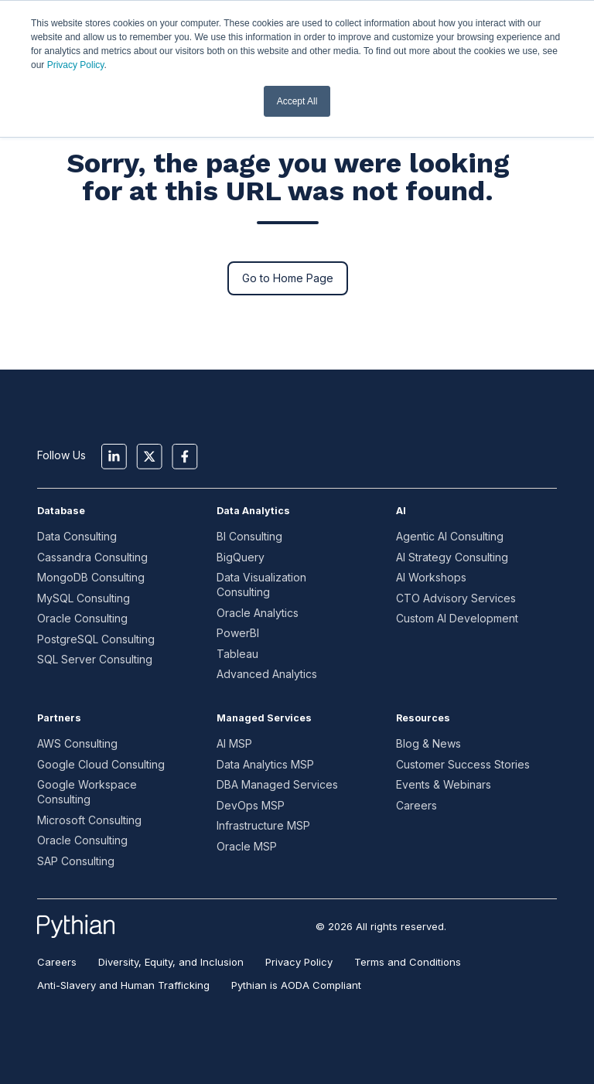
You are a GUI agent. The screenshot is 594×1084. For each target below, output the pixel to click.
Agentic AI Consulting (450, 536)
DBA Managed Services (277, 784)
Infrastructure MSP (263, 825)
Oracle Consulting (82, 618)
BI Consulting (249, 536)
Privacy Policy (75, 65)
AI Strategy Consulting (452, 557)
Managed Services (264, 718)
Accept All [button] (297, 101)
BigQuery (241, 557)
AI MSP (234, 743)
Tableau (237, 653)
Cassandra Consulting (92, 557)
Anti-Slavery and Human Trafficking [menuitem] (123, 985)
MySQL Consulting (83, 598)
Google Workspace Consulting (87, 792)
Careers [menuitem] (57, 962)
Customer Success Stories (463, 764)
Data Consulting (77, 536)
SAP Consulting (75, 861)
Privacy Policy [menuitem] (299, 962)
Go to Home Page (287, 278)
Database (61, 510)
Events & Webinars (443, 784)
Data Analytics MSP (265, 764)
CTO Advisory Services (456, 598)
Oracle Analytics (258, 612)
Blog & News (428, 743)
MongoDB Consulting (91, 577)
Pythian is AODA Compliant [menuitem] (296, 985)
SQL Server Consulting (94, 659)
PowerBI (238, 632)
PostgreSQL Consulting (96, 639)
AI (401, 510)
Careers (416, 805)
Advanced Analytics (267, 673)
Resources (423, 718)
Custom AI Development (457, 618)
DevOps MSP (251, 805)
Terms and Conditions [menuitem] (407, 962)
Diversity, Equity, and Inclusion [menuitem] (171, 962)
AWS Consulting (77, 743)
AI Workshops (431, 577)
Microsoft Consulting (89, 820)
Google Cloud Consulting (101, 764)
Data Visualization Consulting (261, 584)
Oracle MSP (247, 846)
